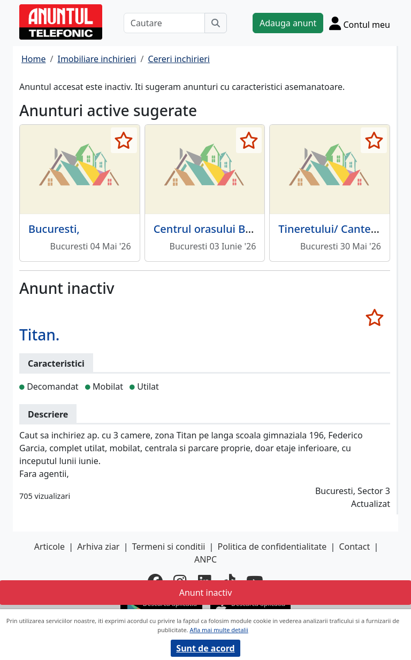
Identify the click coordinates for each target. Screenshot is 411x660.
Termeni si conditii (169, 546)
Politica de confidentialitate (272, 546)
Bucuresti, (54, 229)
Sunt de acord (205, 648)
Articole (49, 546)
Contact (354, 546)
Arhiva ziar (98, 546)
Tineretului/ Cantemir (333, 229)
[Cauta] (215, 23)
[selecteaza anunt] (124, 140)
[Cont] (359, 23)
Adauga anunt (288, 23)
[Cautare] (164, 23)
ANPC (205, 559)
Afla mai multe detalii (218, 630)
